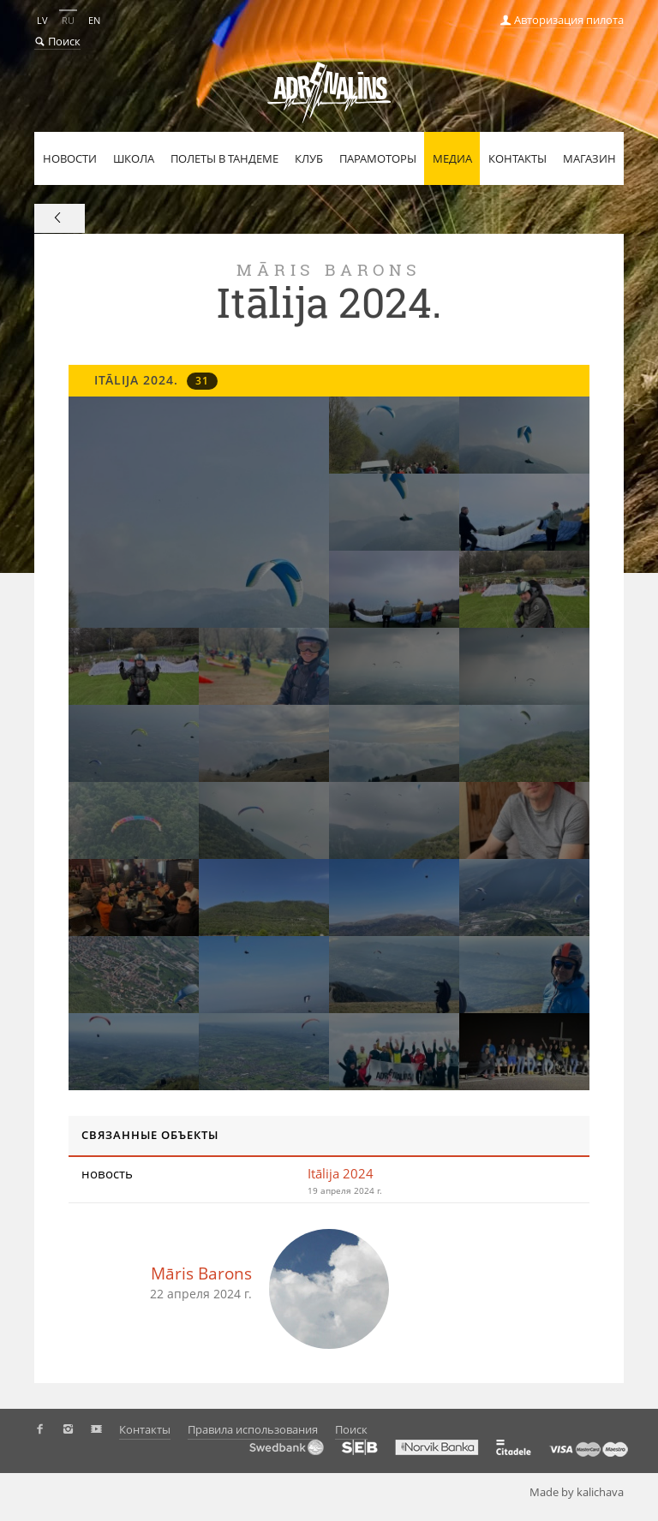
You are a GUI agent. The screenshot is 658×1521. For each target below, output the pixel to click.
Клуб (309, 158)
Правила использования (253, 1429)
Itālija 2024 (341, 1173)
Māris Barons (201, 1273)
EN (94, 20)
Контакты (517, 158)
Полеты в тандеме (224, 158)
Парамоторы (377, 158)
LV (42, 20)
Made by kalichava (583, 1492)
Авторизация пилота (562, 19)
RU (68, 20)
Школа (133, 158)
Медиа (452, 158)
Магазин (589, 158)
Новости (70, 158)
